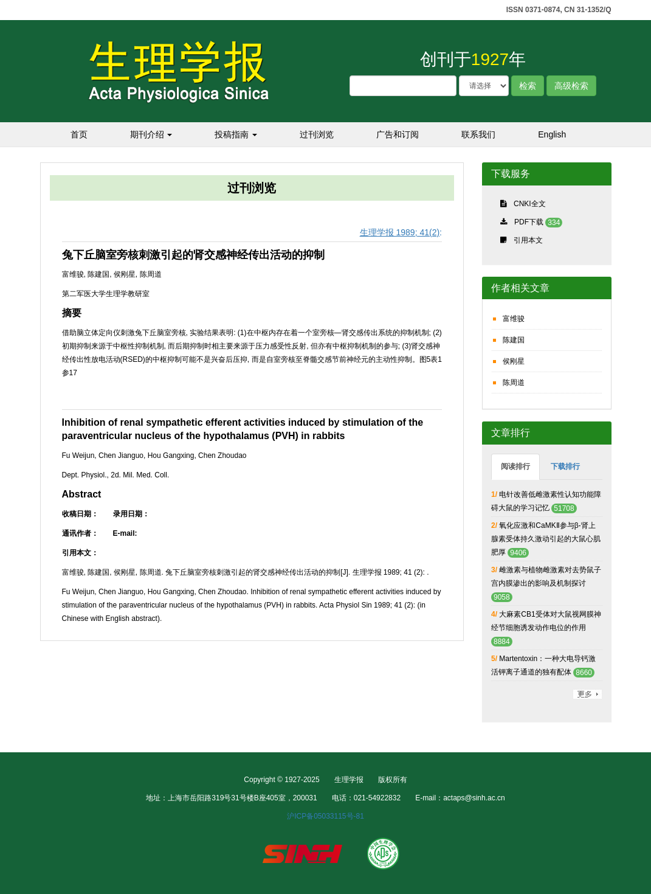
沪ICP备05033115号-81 (325, 816)
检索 (527, 86)
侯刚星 (514, 361)
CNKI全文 (530, 203)
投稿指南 (236, 134)
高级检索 (571, 86)
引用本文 (528, 240)
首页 (79, 134)
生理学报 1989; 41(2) (400, 232)
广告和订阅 (397, 134)
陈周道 (514, 382)
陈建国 (514, 340)
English (552, 134)
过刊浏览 (317, 134)
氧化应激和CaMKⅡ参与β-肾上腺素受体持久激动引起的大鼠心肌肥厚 (546, 538)
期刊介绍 (151, 134)
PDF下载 (528, 222)
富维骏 (514, 318)
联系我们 (478, 134)
